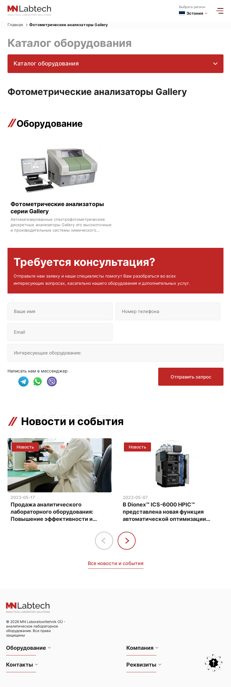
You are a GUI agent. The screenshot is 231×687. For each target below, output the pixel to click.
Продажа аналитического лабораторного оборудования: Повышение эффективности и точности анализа (52, 511)
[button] (127, 540)
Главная (18, 25)
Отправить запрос (190, 378)
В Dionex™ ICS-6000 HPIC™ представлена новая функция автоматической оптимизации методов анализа (164, 511)
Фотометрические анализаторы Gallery (69, 25)
